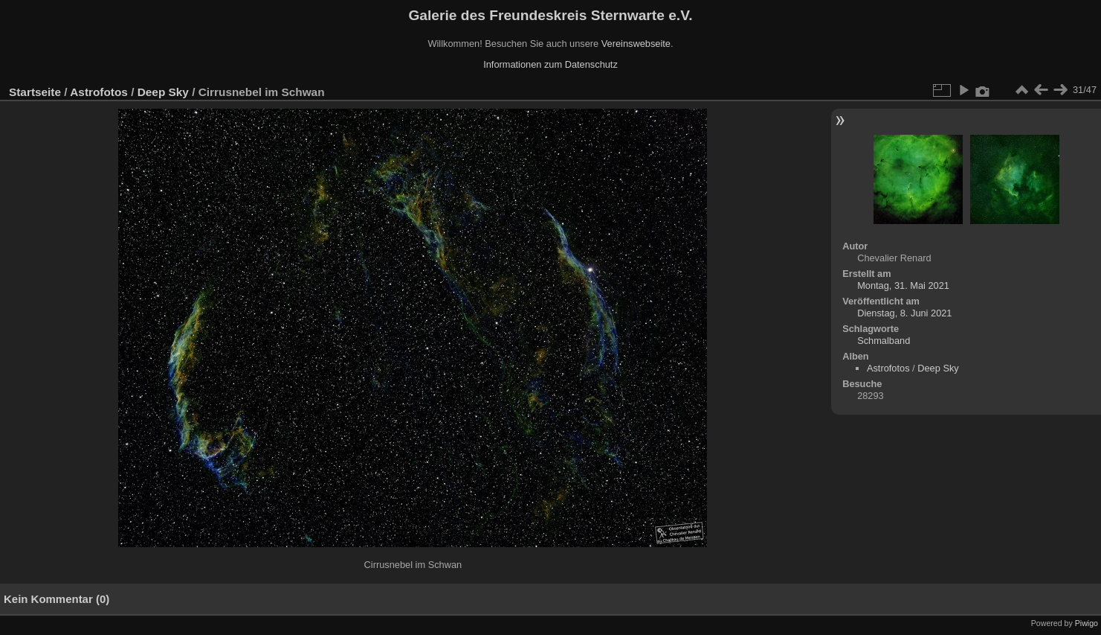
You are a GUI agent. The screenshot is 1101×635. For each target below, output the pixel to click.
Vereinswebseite (636, 43)
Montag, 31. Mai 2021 (903, 285)
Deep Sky (163, 92)
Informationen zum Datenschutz (550, 64)
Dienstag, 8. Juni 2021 (904, 313)
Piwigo (1086, 623)
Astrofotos (99, 92)
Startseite (35, 92)
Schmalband (883, 340)
